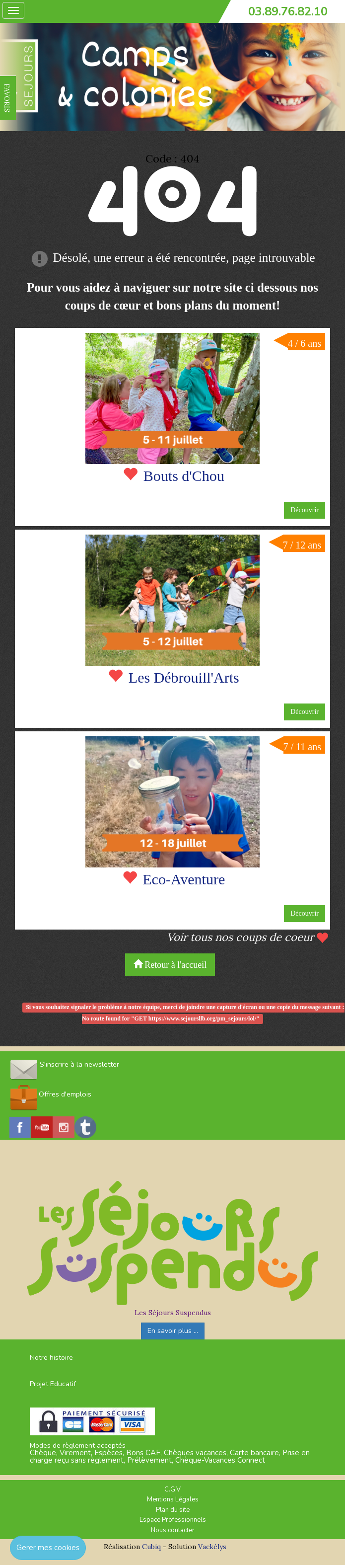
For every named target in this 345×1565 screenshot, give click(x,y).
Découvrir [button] (304, 510)
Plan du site (173, 1509)
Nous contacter (173, 1530)
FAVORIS (6, 97)
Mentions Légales (173, 1499)
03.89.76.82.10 (288, 11)
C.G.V (172, 1489)
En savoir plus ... (172, 1330)
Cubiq (151, 1546)
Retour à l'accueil (170, 964)
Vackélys (212, 1546)
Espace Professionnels (172, 1519)
